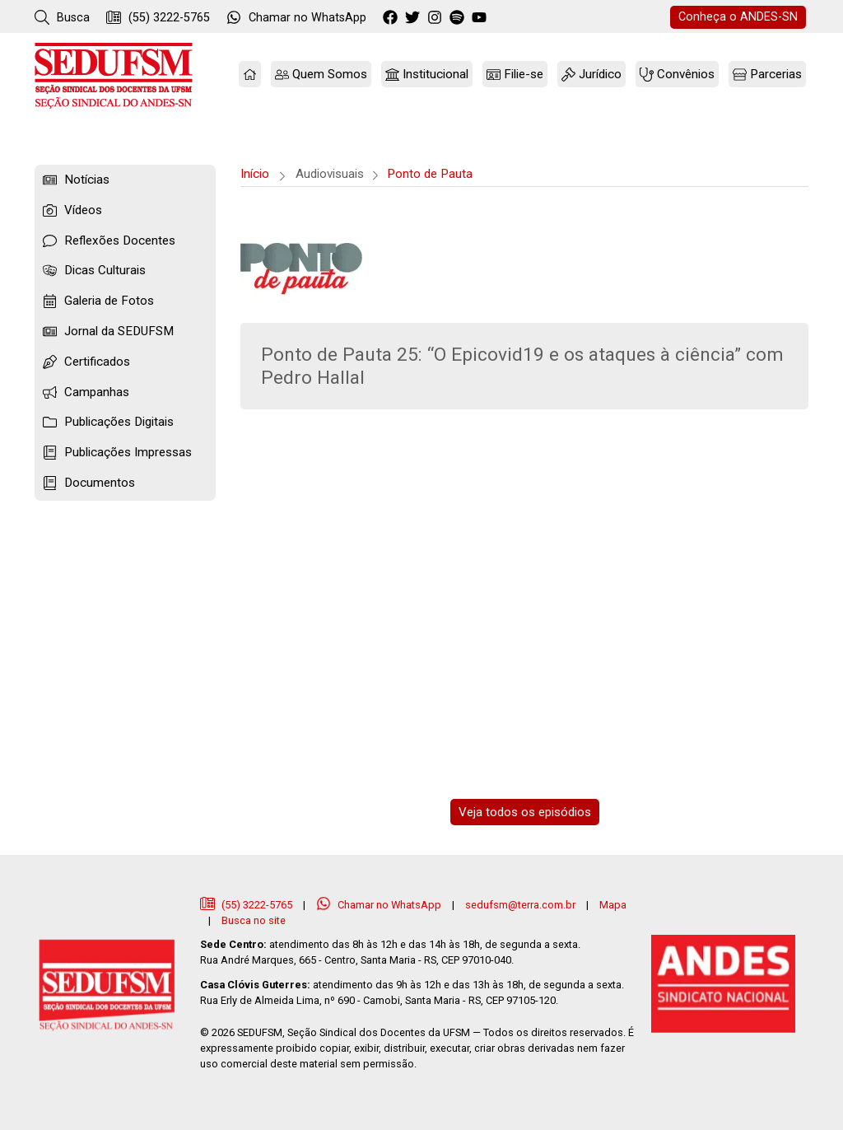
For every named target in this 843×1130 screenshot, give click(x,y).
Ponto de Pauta (430, 173)
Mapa (612, 905)
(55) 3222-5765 (158, 17)
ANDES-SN (738, 17)
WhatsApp (296, 17)
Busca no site (253, 920)
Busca (62, 17)
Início (254, 173)
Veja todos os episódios (525, 812)
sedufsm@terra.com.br (520, 905)
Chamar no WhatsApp (380, 905)
